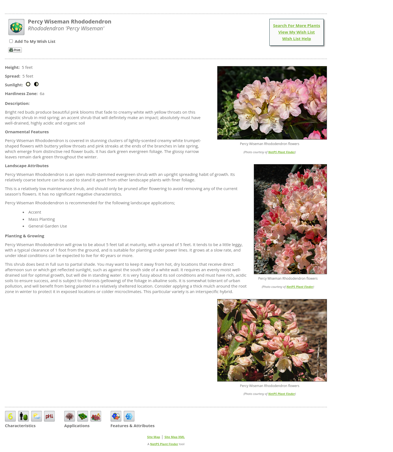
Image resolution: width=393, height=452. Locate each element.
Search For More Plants (296, 25)
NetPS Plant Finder (281, 152)
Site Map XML (175, 437)
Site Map (153, 437)
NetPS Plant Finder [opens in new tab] (164, 444)
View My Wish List (296, 32)
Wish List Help (296, 38)
